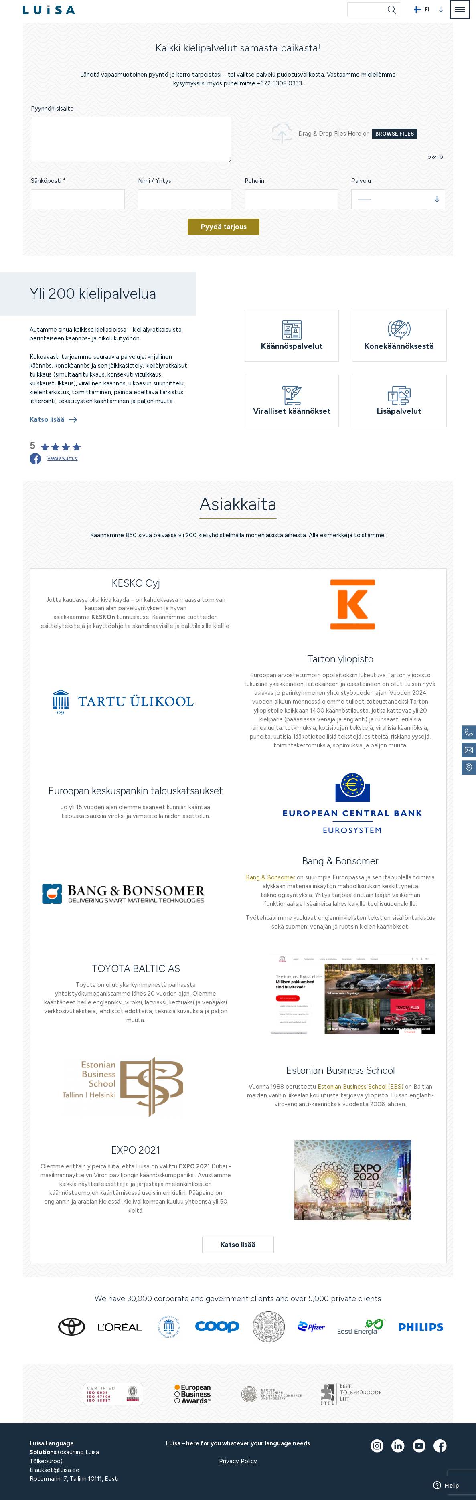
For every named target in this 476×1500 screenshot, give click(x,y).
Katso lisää (47, 419)
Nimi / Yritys (154, 180)
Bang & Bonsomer (270, 877)
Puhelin (254, 180)
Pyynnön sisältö (52, 108)
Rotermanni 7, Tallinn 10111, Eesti (74, 1478)
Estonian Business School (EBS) (360, 1086)
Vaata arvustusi (62, 458)
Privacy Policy (238, 1461)
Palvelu (361, 180)
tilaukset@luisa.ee (54, 1470)
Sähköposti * (48, 180)
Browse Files (394, 134)
